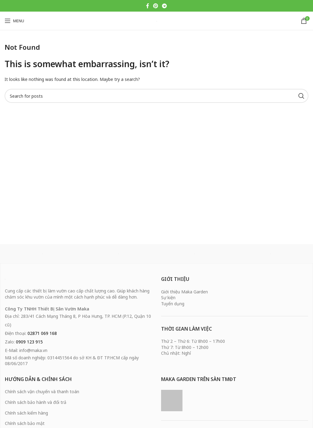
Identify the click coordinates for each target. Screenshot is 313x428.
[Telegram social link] (164, 5)
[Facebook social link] (147, 5)
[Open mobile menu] (14, 21)
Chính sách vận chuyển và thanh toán (42, 391)
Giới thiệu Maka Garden (184, 292)
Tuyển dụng (172, 303)
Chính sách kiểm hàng (26, 413)
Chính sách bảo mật (25, 423)
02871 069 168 (42, 333)
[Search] (156, 96)
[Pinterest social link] (155, 5)
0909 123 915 (29, 342)
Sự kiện (168, 297)
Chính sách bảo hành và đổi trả (35, 402)
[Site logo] (156, 21)
